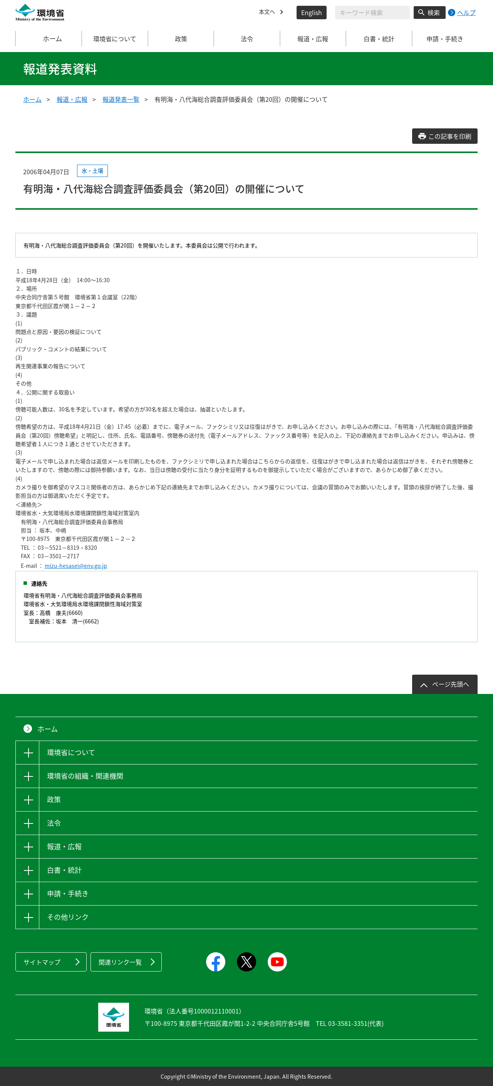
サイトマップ (41, 961)
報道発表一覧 (120, 99)
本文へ (268, 12)
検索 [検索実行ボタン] (434, 12)
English (311, 12)
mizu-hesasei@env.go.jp (76, 565)
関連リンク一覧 (120, 961)
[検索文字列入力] (372, 12)
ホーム (49, 38)
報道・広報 (72, 99)
